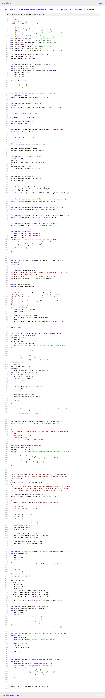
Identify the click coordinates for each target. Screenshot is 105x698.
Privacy (17, 695)
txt (97, 695)
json (101, 695)
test (80, 9)
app (75, 9)
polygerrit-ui (66, 9)
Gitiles (12, 695)
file (44, 14)
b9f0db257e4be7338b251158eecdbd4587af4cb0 (38, 9)
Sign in (101, 3)
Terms (22, 695)
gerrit (7, 9)
